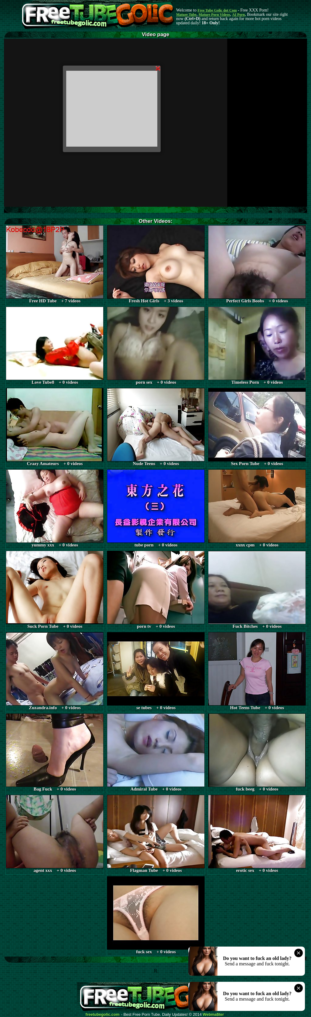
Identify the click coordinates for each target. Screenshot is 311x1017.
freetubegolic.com (103, 1014)
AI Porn (238, 14)
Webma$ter (213, 1014)
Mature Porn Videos (214, 14)
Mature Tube (186, 14)
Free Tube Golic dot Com (217, 10)
